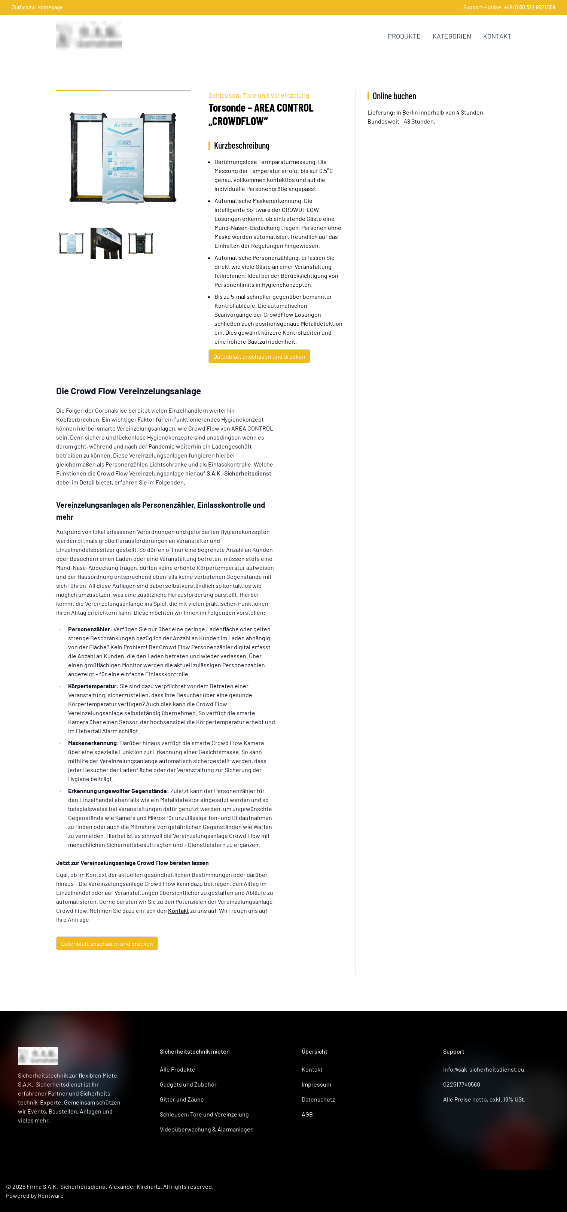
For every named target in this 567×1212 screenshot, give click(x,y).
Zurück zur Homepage (37, 7)
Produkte (404, 36)
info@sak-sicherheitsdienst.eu (483, 1069)
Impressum (316, 1084)
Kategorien (452, 36)
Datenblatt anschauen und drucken (259, 356)
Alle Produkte (177, 1069)
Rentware (51, 1195)
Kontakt (497, 36)
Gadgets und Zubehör (188, 1084)
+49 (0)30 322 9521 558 (529, 7)
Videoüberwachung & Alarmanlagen (207, 1129)
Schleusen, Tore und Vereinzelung (259, 95)
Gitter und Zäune (182, 1099)
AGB (307, 1114)
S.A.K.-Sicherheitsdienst (239, 473)
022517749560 (461, 1084)
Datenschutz (318, 1099)
